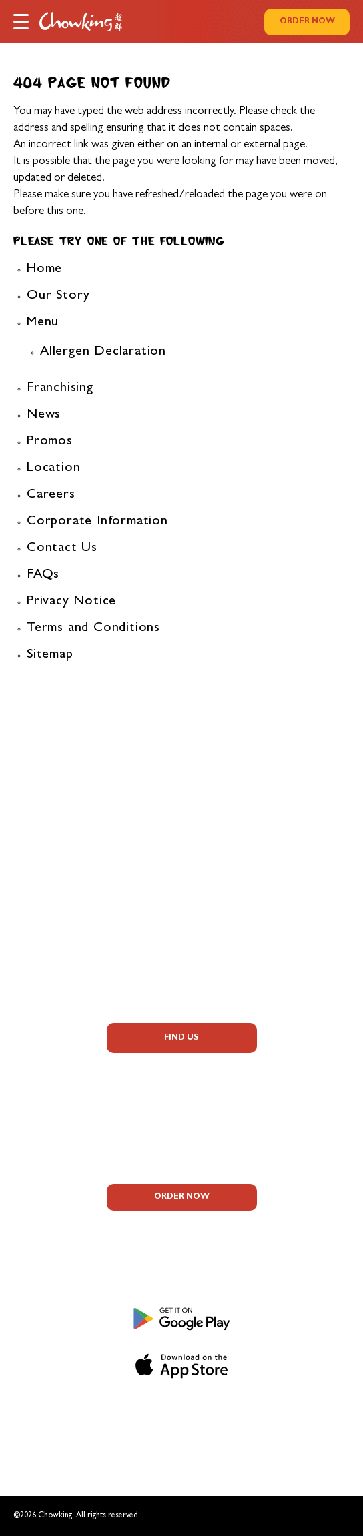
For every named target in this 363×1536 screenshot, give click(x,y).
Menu (43, 322)
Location (53, 468)
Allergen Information (181, 836)
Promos (50, 441)
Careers (51, 495)
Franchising (60, 388)
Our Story (58, 296)
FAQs (43, 575)
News (44, 415)
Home (44, 269)
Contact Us (62, 548)
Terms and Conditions (93, 628)
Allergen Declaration (103, 352)
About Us (181, 782)
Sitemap (50, 655)
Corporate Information (97, 521)
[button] (21, 20)
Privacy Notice (71, 601)
